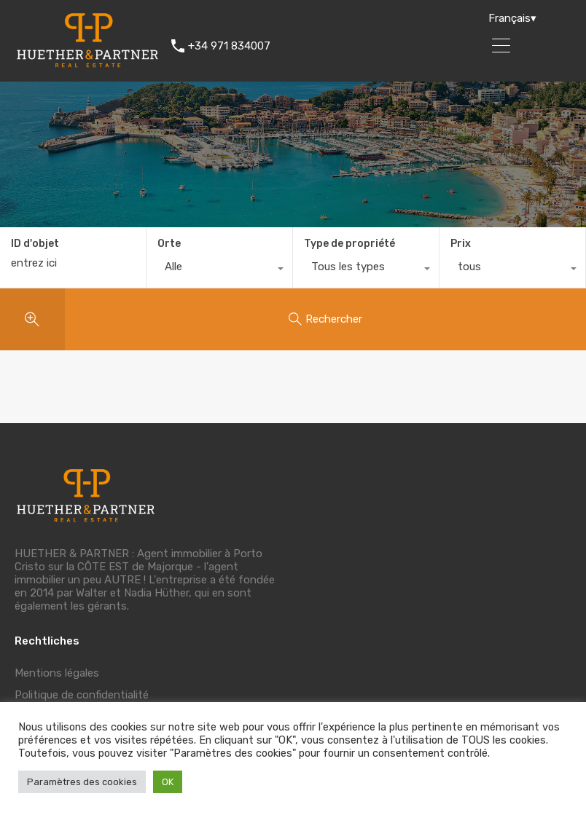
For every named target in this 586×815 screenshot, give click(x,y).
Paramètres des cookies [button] (82, 781)
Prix (460, 243)
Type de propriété (349, 243)
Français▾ (512, 18)
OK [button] (167, 781)
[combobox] (219, 270)
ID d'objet (35, 244)
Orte (169, 243)
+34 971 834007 (229, 45)
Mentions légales (57, 673)
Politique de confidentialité (82, 694)
